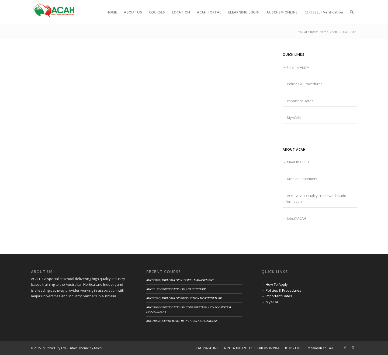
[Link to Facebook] (345, 348)
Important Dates (300, 100)
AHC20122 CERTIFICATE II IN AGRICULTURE (176, 289)
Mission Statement (302, 178)
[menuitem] (111, 12)
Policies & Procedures (305, 83)
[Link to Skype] (353, 348)
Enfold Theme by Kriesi (85, 348)
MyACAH (294, 117)
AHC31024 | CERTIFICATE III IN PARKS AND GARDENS (182, 320)
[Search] (352, 12)
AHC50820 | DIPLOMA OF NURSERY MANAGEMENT (180, 280)
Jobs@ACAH (296, 218)
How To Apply (298, 67)
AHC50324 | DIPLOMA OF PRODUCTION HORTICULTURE (184, 298)
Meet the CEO (298, 162)
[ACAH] (54, 12)
